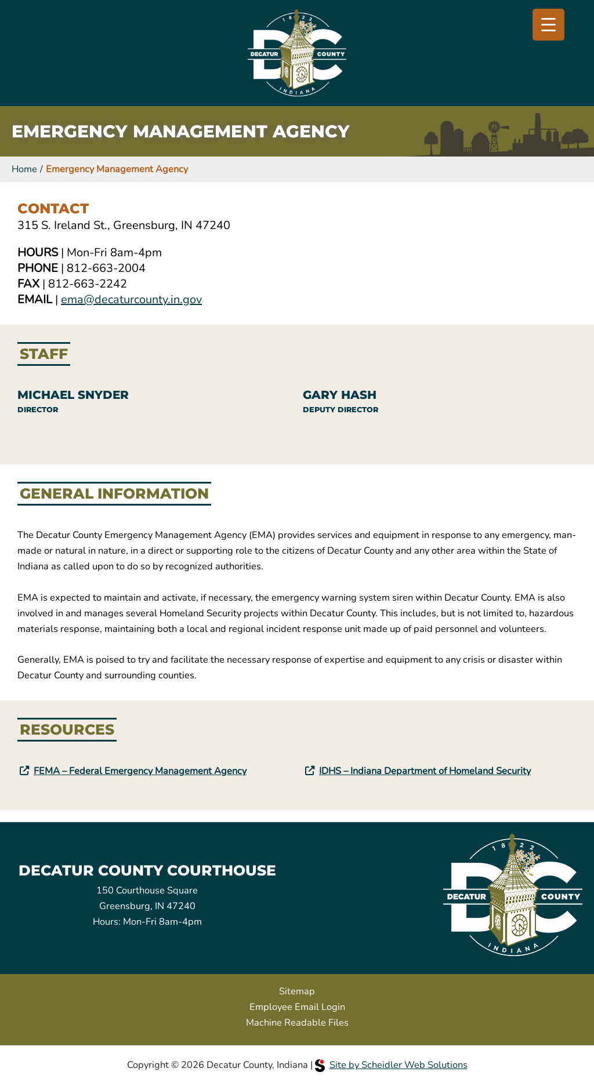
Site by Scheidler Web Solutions (391, 1064)
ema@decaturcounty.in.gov (131, 299)
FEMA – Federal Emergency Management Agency (140, 770)
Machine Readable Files (297, 1022)
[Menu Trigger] (548, 25)
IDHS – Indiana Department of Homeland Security (425, 770)
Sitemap (297, 991)
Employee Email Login (297, 1006)
